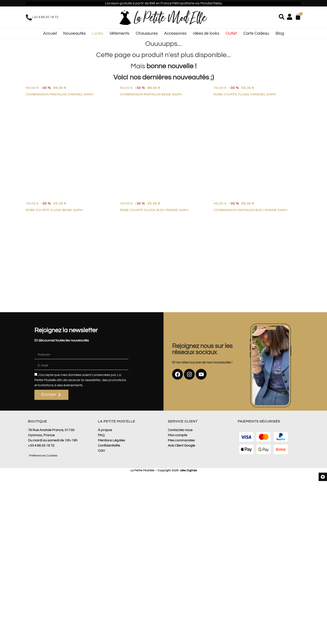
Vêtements (119, 33)
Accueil (50, 33)
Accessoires (175, 33)
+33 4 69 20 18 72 (45, 17)
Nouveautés (74, 33)
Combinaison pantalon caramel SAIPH (59, 94)
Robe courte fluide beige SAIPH (54, 210)
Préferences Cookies (43, 455)
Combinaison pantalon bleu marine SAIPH (250, 210)
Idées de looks (206, 33)
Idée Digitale (188, 470)
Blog (280, 33)
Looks (97, 33)
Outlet (231, 33)
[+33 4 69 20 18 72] (29, 17)
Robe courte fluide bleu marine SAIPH (154, 210)
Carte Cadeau (256, 33)
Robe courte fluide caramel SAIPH (245, 94)
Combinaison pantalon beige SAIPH (151, 94)
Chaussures (147, 33)
